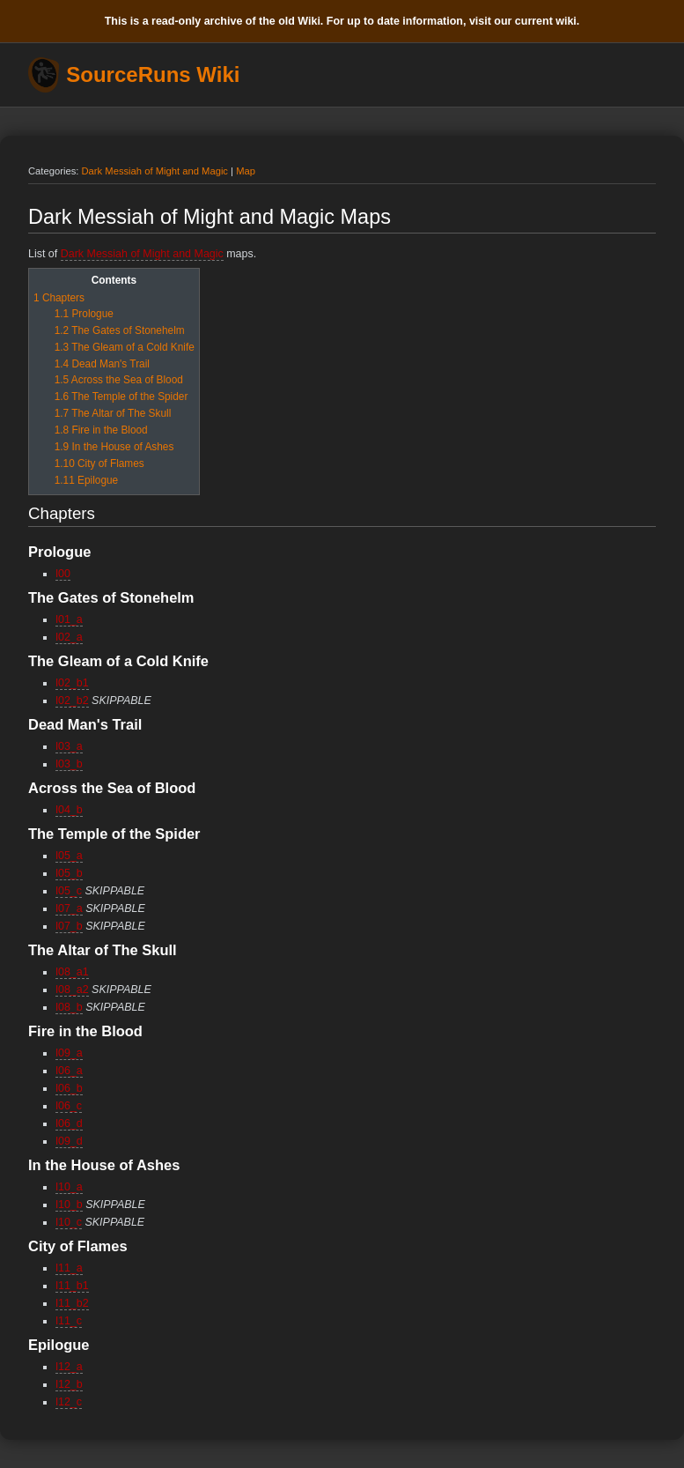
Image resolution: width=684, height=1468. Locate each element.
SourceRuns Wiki (152, 75)
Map (245, 171)
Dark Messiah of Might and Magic (155, 171)
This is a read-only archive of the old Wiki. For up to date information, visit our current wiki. (342, 21)
